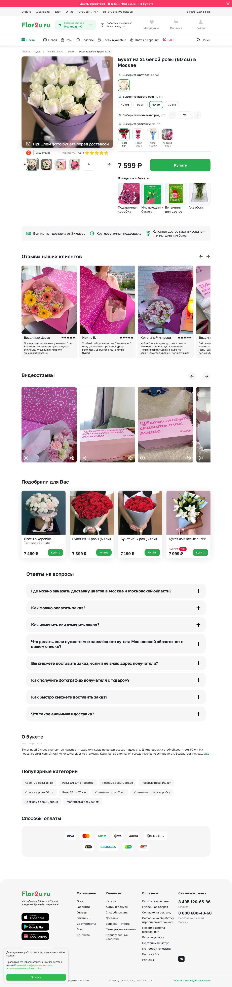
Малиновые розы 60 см (83, 801)
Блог (57, 11)
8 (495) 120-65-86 (198, 11)
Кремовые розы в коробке (152, 792)
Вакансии (83, 918)
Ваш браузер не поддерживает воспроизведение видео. (49, 424)
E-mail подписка (153, 937)
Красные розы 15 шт (39, 782)
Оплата (27, 11)
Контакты (83, 935)
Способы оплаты (117, 912)
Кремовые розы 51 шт (110, 792)
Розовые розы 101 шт (156, 782)
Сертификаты (86, 923)
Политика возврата (155, 901)
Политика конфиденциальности (191, 980)
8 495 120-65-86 (194, 901)
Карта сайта (150, 954)
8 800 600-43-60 (194, 912)
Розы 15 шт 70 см (74, 792)
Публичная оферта (155, 906)
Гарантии (83, 906)
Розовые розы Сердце (117, 782)
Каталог (111, 901)
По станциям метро (155, 943)
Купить (180, 165)
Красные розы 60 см (39, 792)
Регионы (148, 959)
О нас (70, 11)
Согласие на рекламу (156, 912)
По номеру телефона (156, 948)
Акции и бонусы (117, 906)
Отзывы (88, 12)
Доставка (43, 11)
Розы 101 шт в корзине (77, 782)
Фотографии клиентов (121, 929)
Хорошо (36, 977)
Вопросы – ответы (118, 923)
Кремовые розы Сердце (41, 801)
